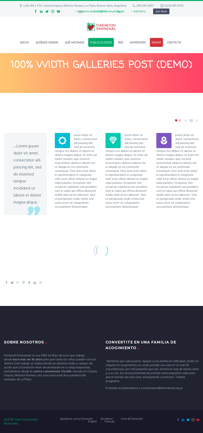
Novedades (138, 42)
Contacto (174, 42)
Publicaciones (101, 42)
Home (80, 11)
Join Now (161, 11)
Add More (140, 11)
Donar (156, 42)
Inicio (24, 42)
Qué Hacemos (74, 42)
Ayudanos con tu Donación (76, 418)
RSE (120, 42)
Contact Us (100, 11)
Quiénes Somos (47, 42)
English (92, 421)
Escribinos (107, 418)
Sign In (120, 11)
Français (110, 421)
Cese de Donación (132, 418)
